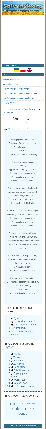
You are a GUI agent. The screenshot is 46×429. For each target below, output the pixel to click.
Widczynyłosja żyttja (25, 324)
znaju (21, 403)
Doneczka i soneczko (25, 321)
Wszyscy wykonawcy (12, 79)
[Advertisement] (23, 39)
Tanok (16, 357)
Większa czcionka (12, 129)
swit (27, 403)
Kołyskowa (20, 327)
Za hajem (18, 363)
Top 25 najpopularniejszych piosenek (19, 89)
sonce (23, 413)
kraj (24, 409)
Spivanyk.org (9, 109)
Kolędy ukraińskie (10, 103)
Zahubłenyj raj (21, 370)
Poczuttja (18, 360)
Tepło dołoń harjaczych (25, 386)
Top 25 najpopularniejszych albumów (19, 98)
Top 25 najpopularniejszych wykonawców (21, 93)
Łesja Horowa (21, 109)
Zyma (17, 318)
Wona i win (8, 113)
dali (15, 408)
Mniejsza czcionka (23, 129)
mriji (14, 403)
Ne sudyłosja (20, 383)
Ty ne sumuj (20, 367)
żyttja (31, 408)
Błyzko (33, 109)
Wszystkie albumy (11, 84)
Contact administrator (30, 425)
